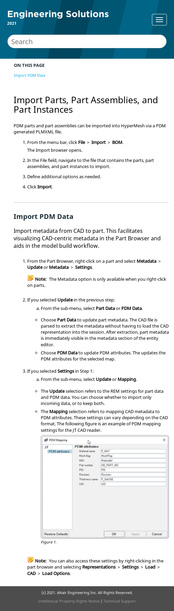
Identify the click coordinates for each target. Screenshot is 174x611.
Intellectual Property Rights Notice (69, 601)
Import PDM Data (29, 75)
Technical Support (120, 601)
